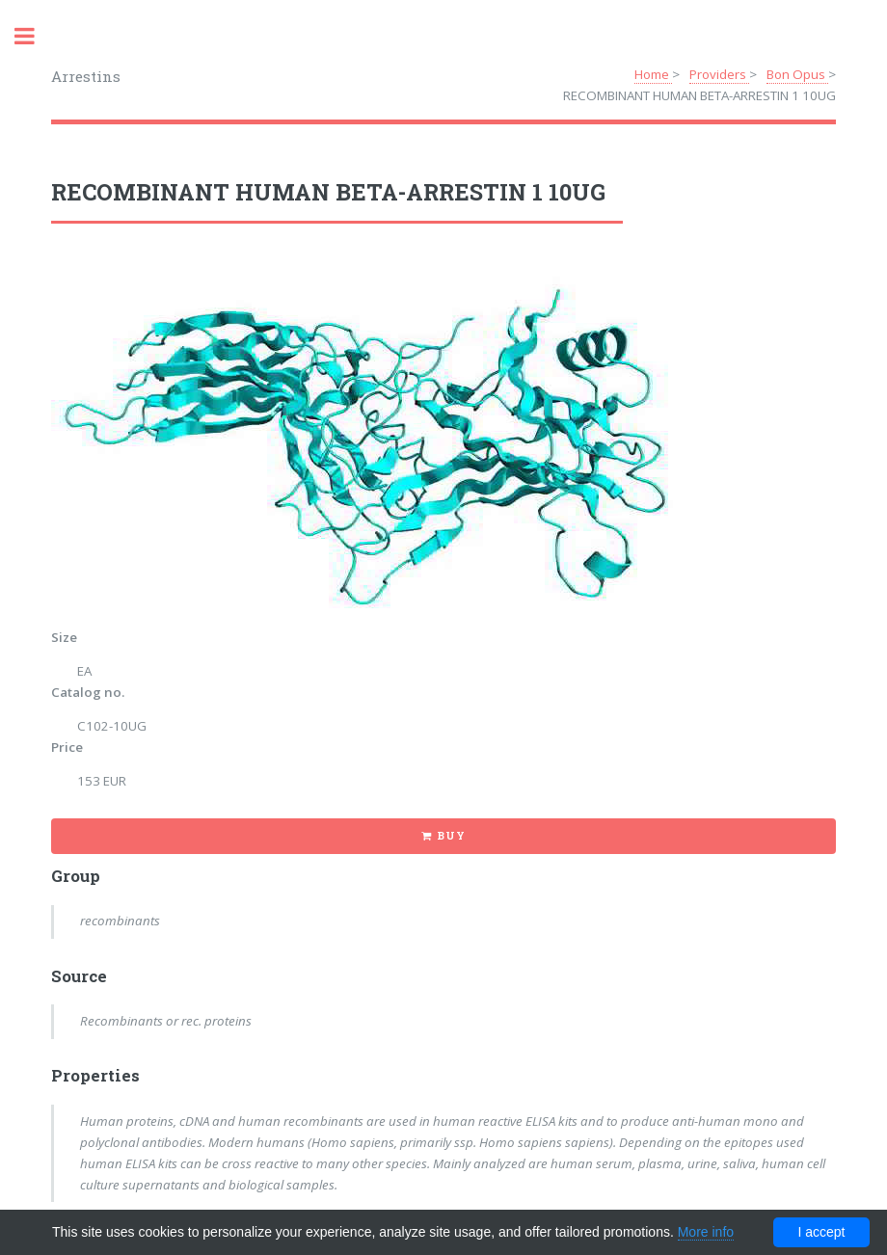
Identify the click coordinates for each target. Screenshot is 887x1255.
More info (706, 1232)
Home (653, 74)
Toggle (34, 36)
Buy (451, 835)
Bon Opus (797, 74)
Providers (719, 74)
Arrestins (86, 76)
